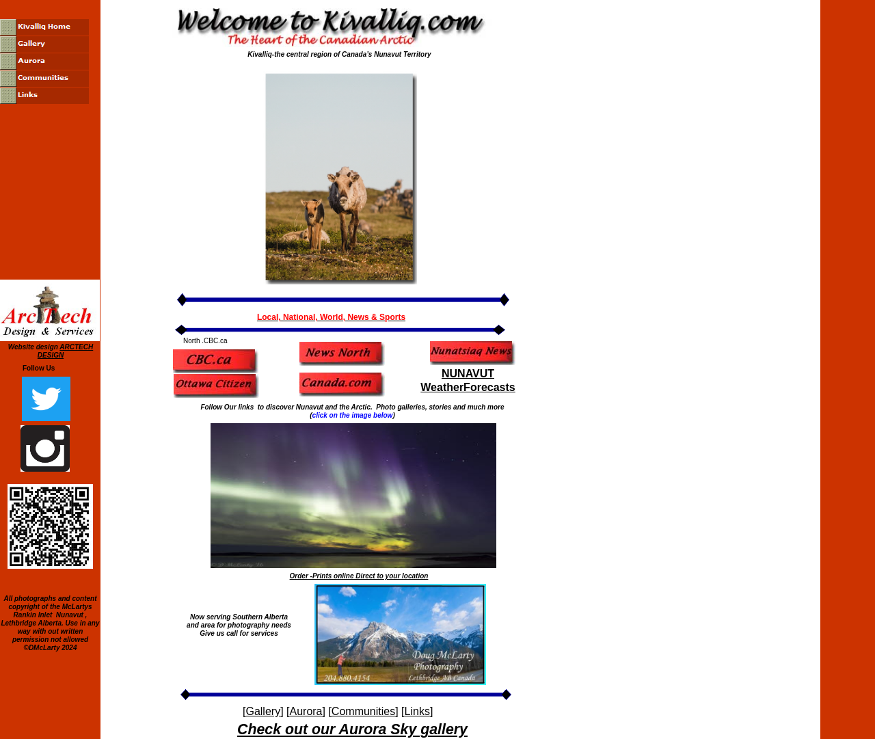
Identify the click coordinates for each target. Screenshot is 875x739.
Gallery (262, 711)
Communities (363, 711)
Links (417, 711)
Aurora (305, 711)
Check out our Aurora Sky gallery (352, 729)
